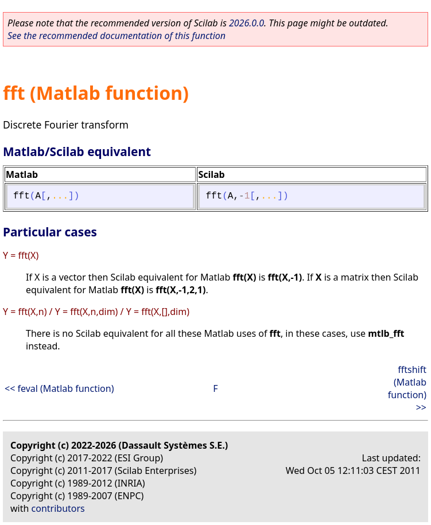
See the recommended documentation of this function (116, 35)
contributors (58, 508)
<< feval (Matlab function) (59, 388)
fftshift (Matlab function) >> (407, 388)
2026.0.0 (246, 23)
